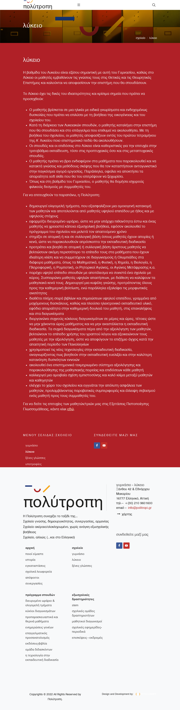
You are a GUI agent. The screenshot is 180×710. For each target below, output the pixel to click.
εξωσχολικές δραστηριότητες (83, 597)
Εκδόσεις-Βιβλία (36, 643)
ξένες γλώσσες (35, 458)
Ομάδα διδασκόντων (38, 649)
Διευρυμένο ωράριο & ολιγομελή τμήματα (40, 603)
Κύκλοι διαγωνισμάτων (40, 611)
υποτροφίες (33, 464)
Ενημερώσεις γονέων (39, 627)
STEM (75, 605)
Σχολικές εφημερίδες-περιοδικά (87, 630)
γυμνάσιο (31, 445)
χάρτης (124, 514)
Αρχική (30, 548)
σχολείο (140, 37)
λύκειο (153, 37)
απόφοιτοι (32, 577)
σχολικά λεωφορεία (38, 571)
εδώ (70, 409)
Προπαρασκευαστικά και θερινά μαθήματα (41, 619)
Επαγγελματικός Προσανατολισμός (37, 635)
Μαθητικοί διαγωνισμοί (87, 621)
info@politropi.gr (139, 508)
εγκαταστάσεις (35, 566)
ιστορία (30, 560)
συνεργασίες (33, 583)
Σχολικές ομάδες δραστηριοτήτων (83, 613)
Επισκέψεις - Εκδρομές (87, 637)
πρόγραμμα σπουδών (40, 595)
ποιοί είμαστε (34, 554)
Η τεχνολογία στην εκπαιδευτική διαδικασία (41, 658)
